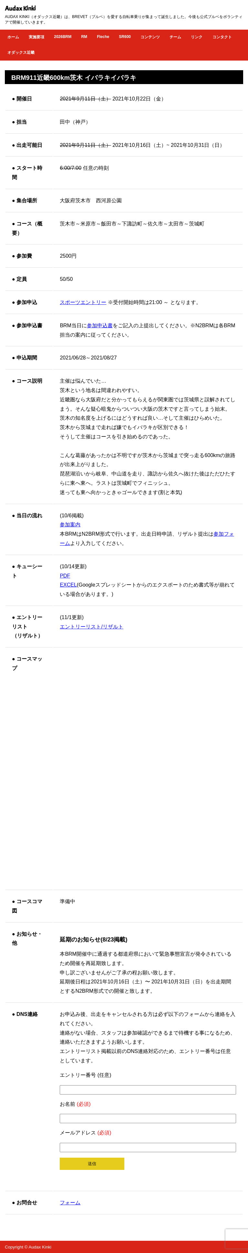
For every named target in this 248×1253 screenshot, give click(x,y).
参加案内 (70, 524)
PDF (65, 576)
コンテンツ (150, 37)
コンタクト (222, 37)
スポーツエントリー (83, 302)
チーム (175, 37)
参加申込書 (100, 325)
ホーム (13, 37)
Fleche (103, 36)
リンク (196, 37)
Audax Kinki (20, 9)
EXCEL (68, 585)
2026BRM (62, 36)
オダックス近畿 (21, 52)
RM (84, 36)
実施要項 (36, 37)
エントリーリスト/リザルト (91, 626)
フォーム (70, 1202)
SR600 (125, 36)
